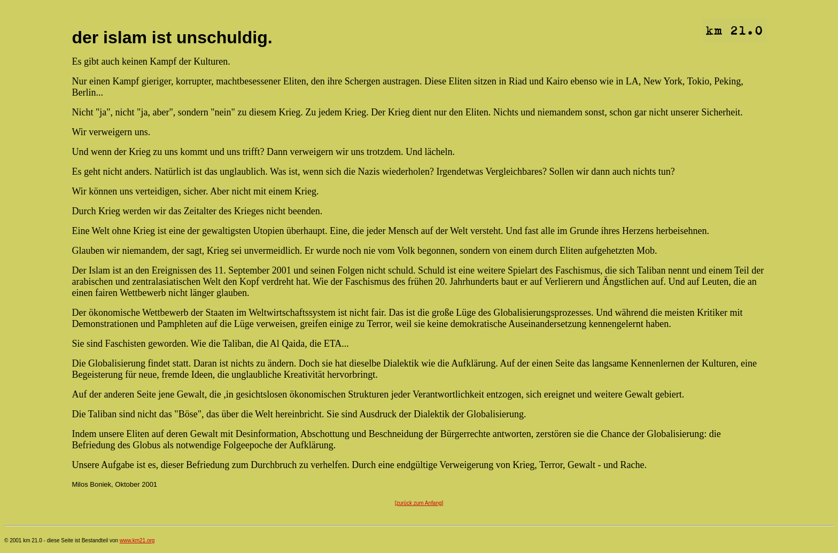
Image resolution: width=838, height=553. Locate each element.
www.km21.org (137, 540)
